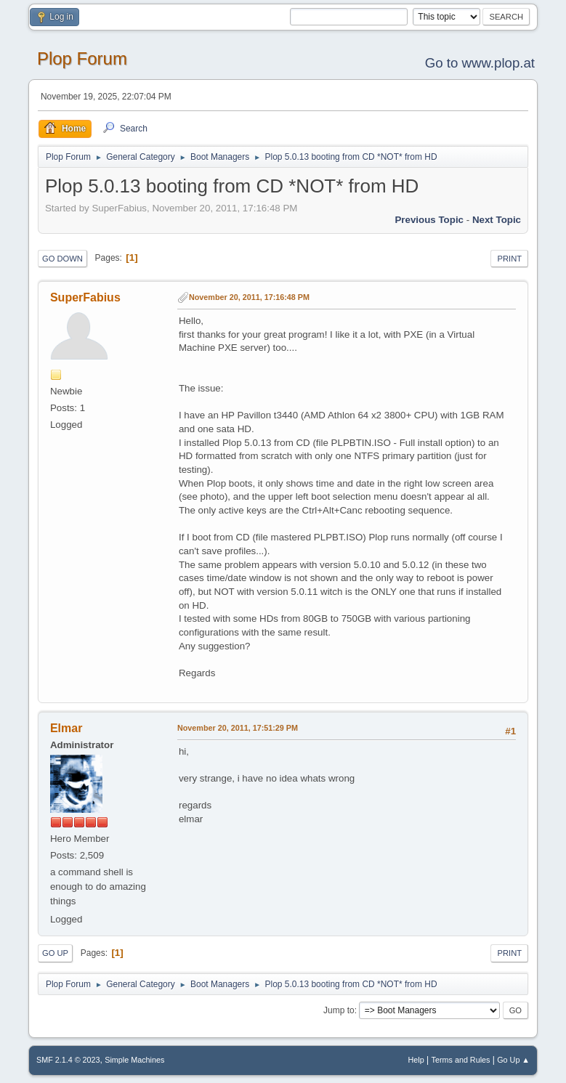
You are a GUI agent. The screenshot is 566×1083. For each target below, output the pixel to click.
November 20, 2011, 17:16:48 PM (249, 297)
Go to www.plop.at (480, 62)
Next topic (496, 219)
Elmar (66, 728)
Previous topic (429, 219)
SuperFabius (85, 297)
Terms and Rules (461, 1059)
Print (509, 258)
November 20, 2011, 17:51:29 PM (237, 727)
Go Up (55, 953)
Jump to (339, 1010)
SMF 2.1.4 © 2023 (68, 1059)
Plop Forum (82, 58)
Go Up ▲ (513, 1059)
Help (416, 1059)
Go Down (62, 258)
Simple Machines (134, 1059)
